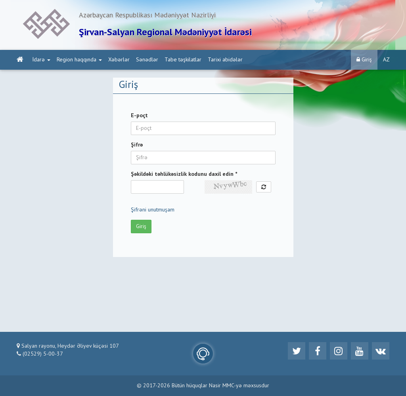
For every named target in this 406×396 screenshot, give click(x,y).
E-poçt (139, 115)
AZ (386, 60)
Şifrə (137, 145)
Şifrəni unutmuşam (152, 210)
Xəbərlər (119, 60)
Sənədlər (147, 60)
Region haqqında (79, 60)
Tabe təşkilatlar (183, 60)
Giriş (364, 60)
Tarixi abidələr (225, 60)
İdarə (41, 60)
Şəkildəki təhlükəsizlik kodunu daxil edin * (184, 174)
